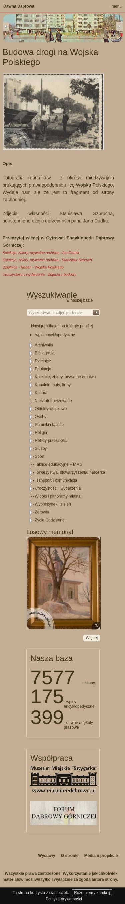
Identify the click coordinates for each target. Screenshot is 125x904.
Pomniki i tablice (49, 424)
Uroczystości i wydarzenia (58, 488)
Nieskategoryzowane (53, 400)
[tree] (63, 432)
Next (119, 26)
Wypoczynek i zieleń (53, 504)
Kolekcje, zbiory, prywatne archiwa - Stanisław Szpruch (47, 260)
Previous (6, 26)
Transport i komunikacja (56, 480)
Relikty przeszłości (51, 440)
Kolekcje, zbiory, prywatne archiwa (65, 377)
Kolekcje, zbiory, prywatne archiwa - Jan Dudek (41, 253)
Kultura (41, 393)
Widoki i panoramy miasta (57, 496)
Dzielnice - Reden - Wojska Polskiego (33, 267)
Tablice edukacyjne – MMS (58, 464)
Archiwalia (44, 345)
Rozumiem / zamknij (92, 892)
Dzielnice (43, 361)
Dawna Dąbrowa (18, 6)
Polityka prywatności (64, 899)
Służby (41, 448)
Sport (39, 456)
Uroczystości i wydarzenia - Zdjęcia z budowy (39, 274)
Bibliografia (44, 353)
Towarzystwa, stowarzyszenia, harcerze (70, 472)
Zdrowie (42, 512)
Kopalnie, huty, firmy (53, 385)
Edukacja (43, 369)
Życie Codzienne (49, 520)
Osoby (40, 416)
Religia (41, 432)
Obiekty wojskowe (51, 408)
